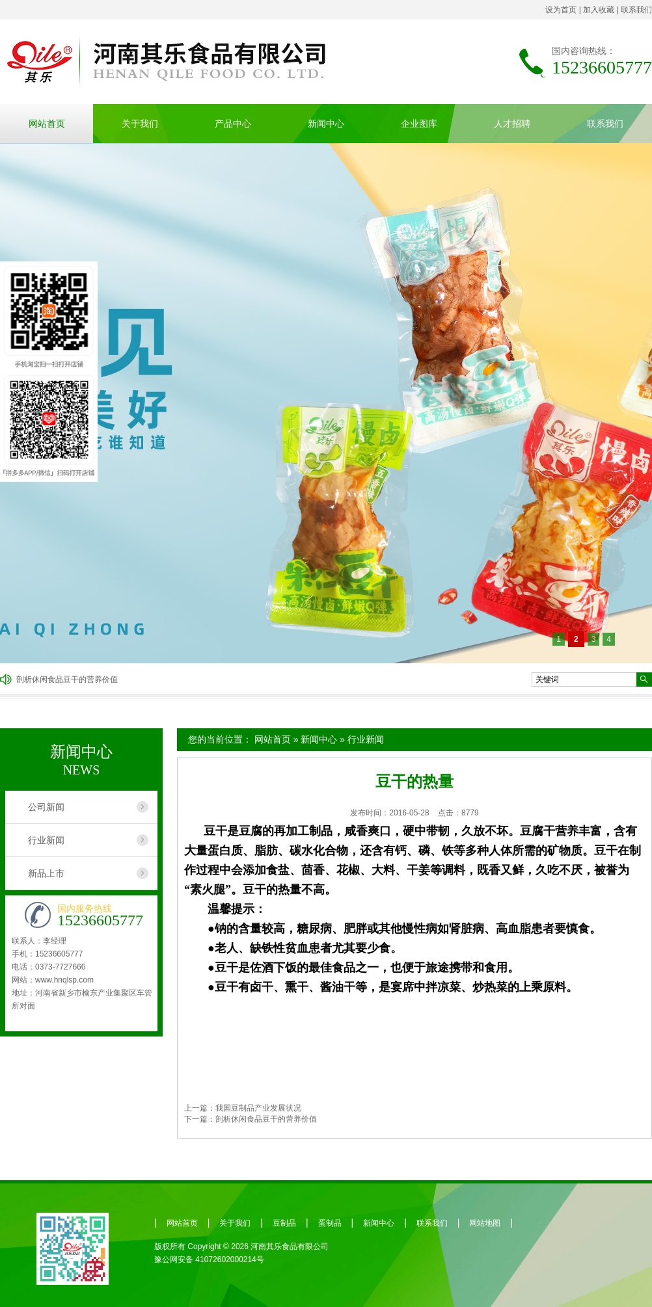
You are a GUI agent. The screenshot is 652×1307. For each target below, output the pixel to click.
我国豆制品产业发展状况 (258, 1108)
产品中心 (233, 123)
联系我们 (636, 9)
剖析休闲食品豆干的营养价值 (67, 679)
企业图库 (419, 123)
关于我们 (140, 123)
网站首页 (47, 123)
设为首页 (561, 9)
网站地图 (484, 1223)
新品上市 (46, 873)
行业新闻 (365, 739)
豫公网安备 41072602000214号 (209, 1259)
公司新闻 (46, 807)
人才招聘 (512, 123)
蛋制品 (330, 1223)
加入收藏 (598, 9)
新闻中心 (326, 123)
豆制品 (284, 1223)
